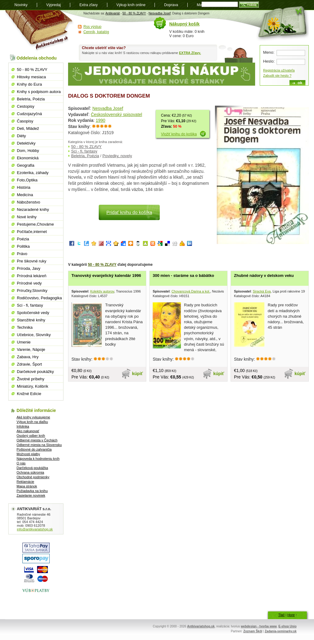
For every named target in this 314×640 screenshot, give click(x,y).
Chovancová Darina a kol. (190, 291)
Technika (25, 327)
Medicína (25, 194)
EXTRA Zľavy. (190, 53)
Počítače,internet (32, 231)
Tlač (281, 615)
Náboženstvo (28, 202)
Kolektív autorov (102, 291)
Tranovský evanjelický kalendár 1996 (106, 275)
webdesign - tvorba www (259, 626)
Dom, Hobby (28, 150)
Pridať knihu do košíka (129, 212)
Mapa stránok (27, 486)
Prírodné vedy (29, 283)
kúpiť (137, 373)
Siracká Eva (262, 291)
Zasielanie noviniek (31, 495)
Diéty (21, 136)
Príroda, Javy (28, 268)
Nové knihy (26, 217)
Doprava (171, 5)
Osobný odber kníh (31, 435)
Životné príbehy (30, 379)
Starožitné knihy (31, 320)
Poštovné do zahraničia (34, 449)
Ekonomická (28, 158)
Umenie (24, 342)
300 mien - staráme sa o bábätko (183, 275)
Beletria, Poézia (85, 155)
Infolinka (23, 426)
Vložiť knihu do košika (179, 134)
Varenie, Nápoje (31, 349)
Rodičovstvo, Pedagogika (39, 298)
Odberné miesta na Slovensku (39, 445)
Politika (23, 246)
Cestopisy (25, 106)
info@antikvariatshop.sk (35, 529)
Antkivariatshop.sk (200, 626)
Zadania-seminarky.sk (281, 631)
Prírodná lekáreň (31, 275)
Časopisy (25, 121)
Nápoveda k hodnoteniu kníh (38, 458)
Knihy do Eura (29, 84)
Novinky (21, 5)
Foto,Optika (27, 180)
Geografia (25, 165)
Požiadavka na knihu (32, 491)
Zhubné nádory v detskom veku (264, 275)
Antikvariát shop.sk (39, 31)
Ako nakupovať (28, 431)
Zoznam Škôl (252, 631)
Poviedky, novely (117, 155)
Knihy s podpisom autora (39, 91)
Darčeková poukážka (32, 468)
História (23, 187)
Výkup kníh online (131, 5)
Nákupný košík (184, 23)
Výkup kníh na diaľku (32, 422)
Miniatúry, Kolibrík (32, 386)
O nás (21, 463)
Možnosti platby (28, 454)
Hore (291, 615)
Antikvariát (112, 13)
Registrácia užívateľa (279, 70)
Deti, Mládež (28, 128)
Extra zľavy (88, 5)
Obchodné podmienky (33, 477)
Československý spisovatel (116, 114)
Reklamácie (25, 481)
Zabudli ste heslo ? (277, 75)
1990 (100, 120)
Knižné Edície (29, 393)
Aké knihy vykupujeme (33, 417)
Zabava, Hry (28, 357)
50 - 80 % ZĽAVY (134, 13)
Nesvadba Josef (160, 13)
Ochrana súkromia (30, 472)
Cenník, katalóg (96, 32)
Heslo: (268, 61)
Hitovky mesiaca (31, 77)
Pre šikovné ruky (31, 261)
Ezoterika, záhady (32, 172)
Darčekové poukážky (35, 371)
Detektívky (26, 143)
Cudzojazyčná (29, 113)
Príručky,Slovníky (32, 290)
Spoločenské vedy (33, 312)
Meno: (268, 52)
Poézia (23, 239)
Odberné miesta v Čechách (37, 440)
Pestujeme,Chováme (35, 224)
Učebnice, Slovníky (34, 334)
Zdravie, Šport (29, 364)
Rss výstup (92, 27)
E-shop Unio (287, 626)
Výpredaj (53, 5)
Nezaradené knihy (33, 209)
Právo (22, 253)
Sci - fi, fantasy (84, 151)
